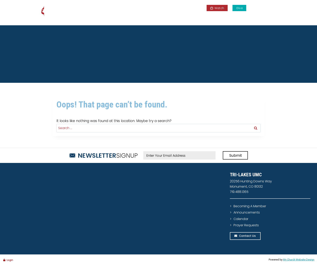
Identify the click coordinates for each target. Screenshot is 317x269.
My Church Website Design (298, 259)
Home (145, 17)
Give (239, 8)
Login (10, 260)
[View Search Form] (276, 7)
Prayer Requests (246, 225)
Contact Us (247, 236)
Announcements (247, 212)
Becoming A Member (250, 206)
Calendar (241, 219)
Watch (217, 8)
